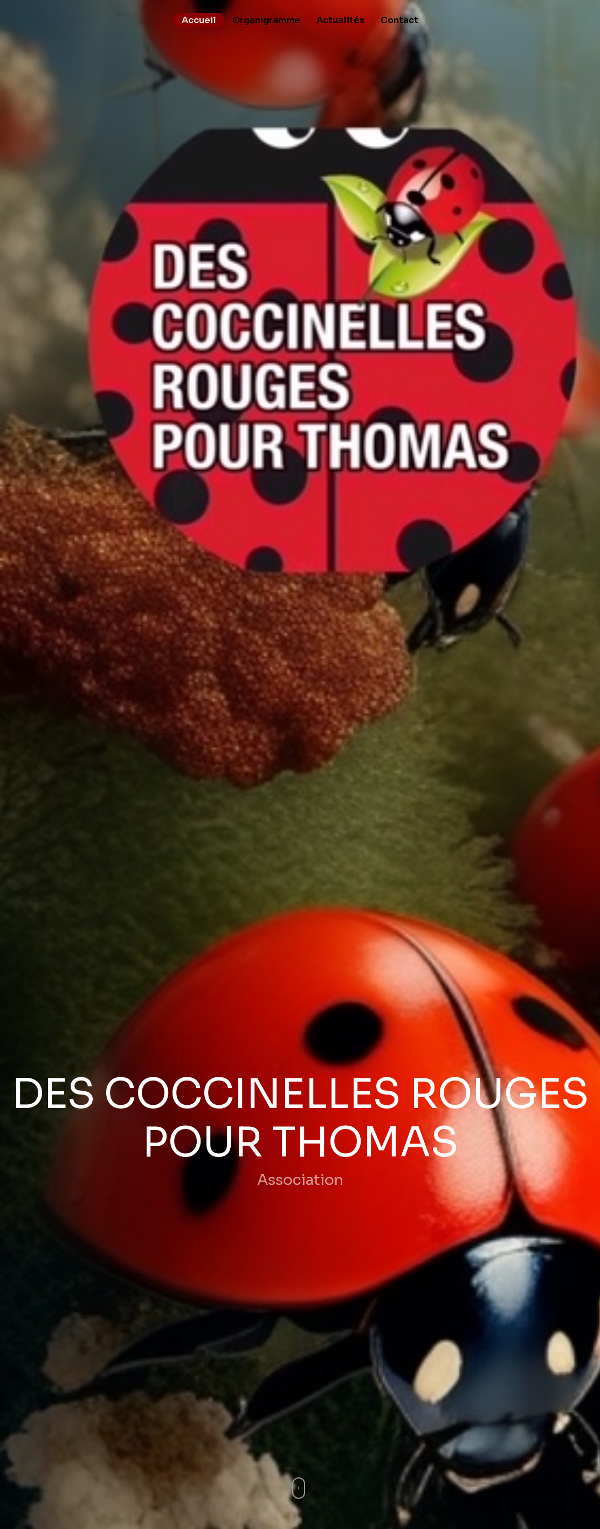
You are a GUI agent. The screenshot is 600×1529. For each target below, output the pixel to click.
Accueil (199, 20)
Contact (399, 20)
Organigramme (266, 20)
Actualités (340, 20)
